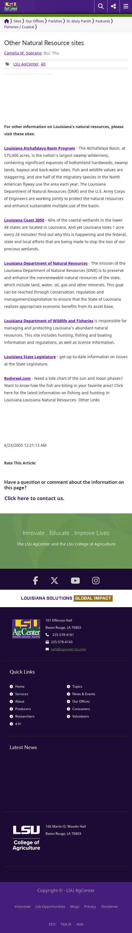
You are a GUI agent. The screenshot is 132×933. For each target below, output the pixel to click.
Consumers (78, 708)
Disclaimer (109, 906)
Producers (20, 708)
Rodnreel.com (17, 378)
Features (103, 21)
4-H (15, 723)
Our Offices (35, 21)
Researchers (22, 716)
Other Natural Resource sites (44, 42)
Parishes (55, 21)
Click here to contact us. (34, 498)
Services (19, 694)
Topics (74, 686)
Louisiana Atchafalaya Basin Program (39, 148)
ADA (79, 924)
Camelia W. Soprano (22, 53)
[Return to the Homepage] (6, 21)
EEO (52, 924)
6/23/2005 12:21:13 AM (25, 445)
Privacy (90, 906)
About (17, 701)
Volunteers (78, 716)
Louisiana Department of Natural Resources (46, 263)
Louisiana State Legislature (30, 356)
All (43, 64)
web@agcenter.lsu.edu (68, 649)
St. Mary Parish (79, 21)
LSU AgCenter (26, 64)
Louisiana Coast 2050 (24, 220)
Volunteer (22, 906)
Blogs (74, 906)
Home (17, 686)
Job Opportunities (50, 906)
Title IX (66, 924)
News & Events (81, 694)
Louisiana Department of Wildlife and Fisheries (48, 320)
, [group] (26, 64)
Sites (17, 21)
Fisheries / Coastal (19, 26)
